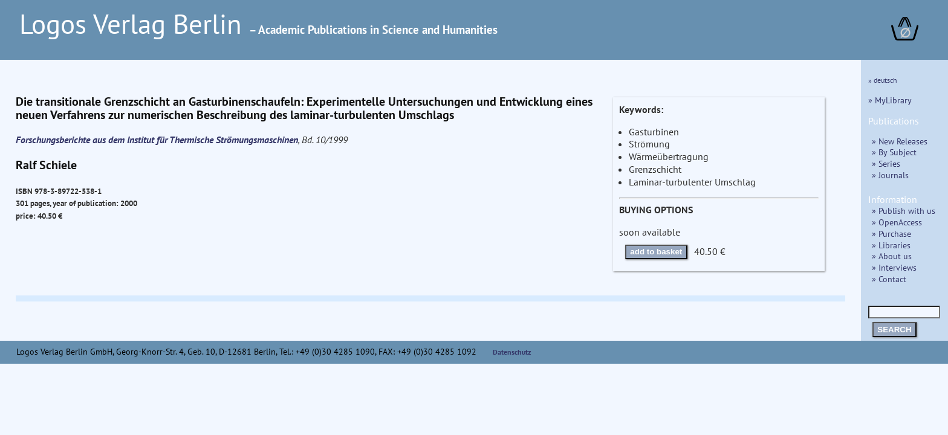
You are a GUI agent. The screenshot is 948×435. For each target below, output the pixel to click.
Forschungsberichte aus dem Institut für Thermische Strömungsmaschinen (157, 140)
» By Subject (894, 152)
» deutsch (882, 80)
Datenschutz (512, 351)
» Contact (889, 279)
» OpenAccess (897, 222)
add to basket (656, 251)
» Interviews (894, 267)
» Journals (890, 175)
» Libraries (891, 245)
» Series (886, 163)
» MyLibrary (890, 100)
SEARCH (894, 329)
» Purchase (891, 233)
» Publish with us (903, 210)
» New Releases (899, 141)
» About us (892, 256)
